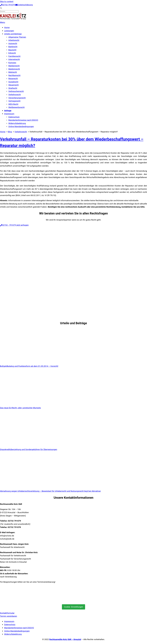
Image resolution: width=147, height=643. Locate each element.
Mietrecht (12, 72)
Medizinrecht (14, 69)
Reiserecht (13, 78)
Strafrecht (12, 88)
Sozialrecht (13, 82)
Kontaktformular (7, 613)
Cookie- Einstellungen (73, 607)
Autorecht (12, 43)
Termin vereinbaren (8, 616)
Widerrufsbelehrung (17, 123)
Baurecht (12, 50)
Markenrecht (14, 66)
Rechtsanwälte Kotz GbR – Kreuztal (65, 639)
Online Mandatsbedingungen (21, 126)
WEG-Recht (13, 104)
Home (7, 27)
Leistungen (9, 31)
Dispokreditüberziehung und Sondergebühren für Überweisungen (28, 449)
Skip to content (6, 1)
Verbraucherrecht (16, 91)
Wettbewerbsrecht (16, 107)
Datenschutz (13, 117)
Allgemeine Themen (17, 37)
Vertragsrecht (14, 101)
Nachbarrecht (14, 75)
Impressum (9, 114)
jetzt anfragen (22, 225)
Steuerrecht (13, 85)
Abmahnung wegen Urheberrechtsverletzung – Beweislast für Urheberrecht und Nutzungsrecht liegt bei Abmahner (50, 491)
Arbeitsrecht (13, 40)
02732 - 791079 (8, 225)
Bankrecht (12, 46)
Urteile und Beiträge (13, 34)
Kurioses (12, 62)
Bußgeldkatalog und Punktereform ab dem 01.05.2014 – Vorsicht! (29, 366)
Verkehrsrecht (14, 94)
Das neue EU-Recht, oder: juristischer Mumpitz (20, 408)
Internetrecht (14, 59)
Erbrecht (12, 53)
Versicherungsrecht (17, 98)
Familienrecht (14, 56)
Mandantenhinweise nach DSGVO (23, 120)
